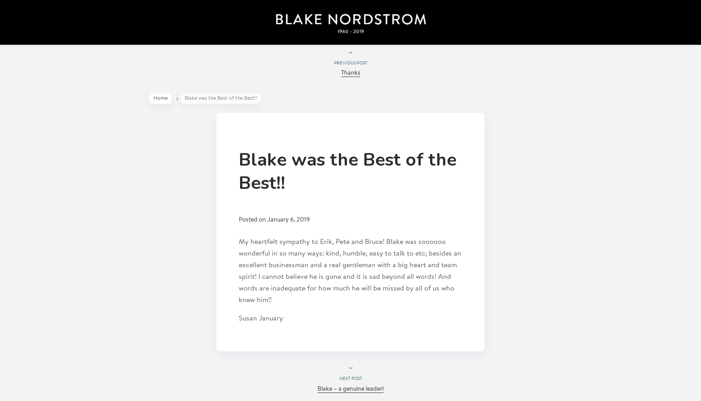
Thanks (350, 73)
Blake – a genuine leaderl (350, 389)
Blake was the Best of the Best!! (347, 171)
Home (160, 98)
